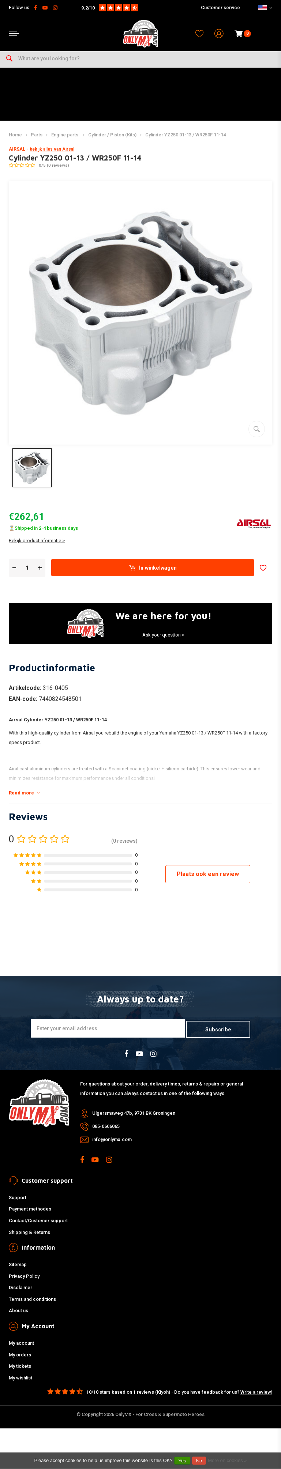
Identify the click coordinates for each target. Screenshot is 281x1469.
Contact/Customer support (38, 1224)
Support (17, 1201)
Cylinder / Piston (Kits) (112, 140)
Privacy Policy (24, 1280)
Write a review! (256, 1396)
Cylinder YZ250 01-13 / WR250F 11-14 (185, 140)
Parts (36, 140)
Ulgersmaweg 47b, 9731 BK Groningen (133, 1117)
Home (15, 140)
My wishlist (20, 1382)
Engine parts (65, 140)
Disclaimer (20, 1291)
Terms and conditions (32, 1303)
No (199, 1461)
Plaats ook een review (208, 879)
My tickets (20, 1370)
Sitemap (18, 1268)
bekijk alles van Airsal (52, 154)
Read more (24, 798)
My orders (20, 1359)
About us (18, 1315)
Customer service (220, 7)
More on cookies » (227, 1460)
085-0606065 (106, 1130)
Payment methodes (30, 1213)
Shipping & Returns (29, 1236)
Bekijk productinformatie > (37, 545)
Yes (182, 1461)
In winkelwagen (153, 573)
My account (21, 1347)
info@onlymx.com (112, 1143)
